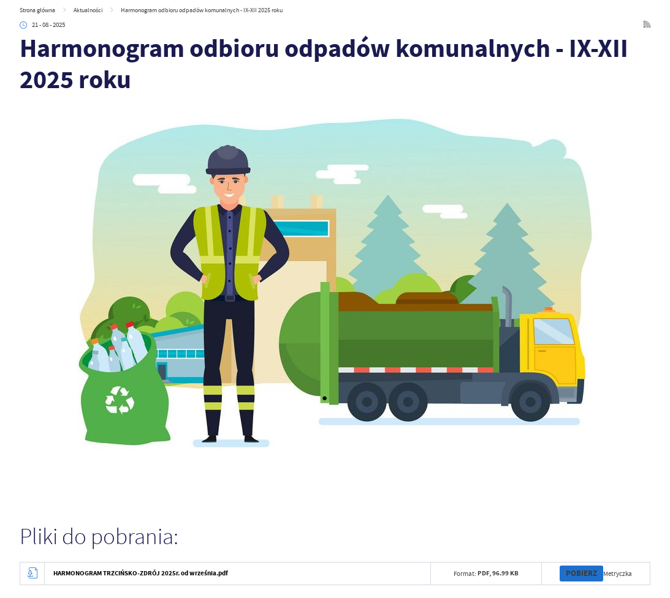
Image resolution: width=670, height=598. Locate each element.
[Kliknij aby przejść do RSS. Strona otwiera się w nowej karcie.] (647, 25)
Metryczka (617, 573)
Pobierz (581, 573)
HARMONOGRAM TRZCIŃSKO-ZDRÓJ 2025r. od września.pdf (140, 573)
